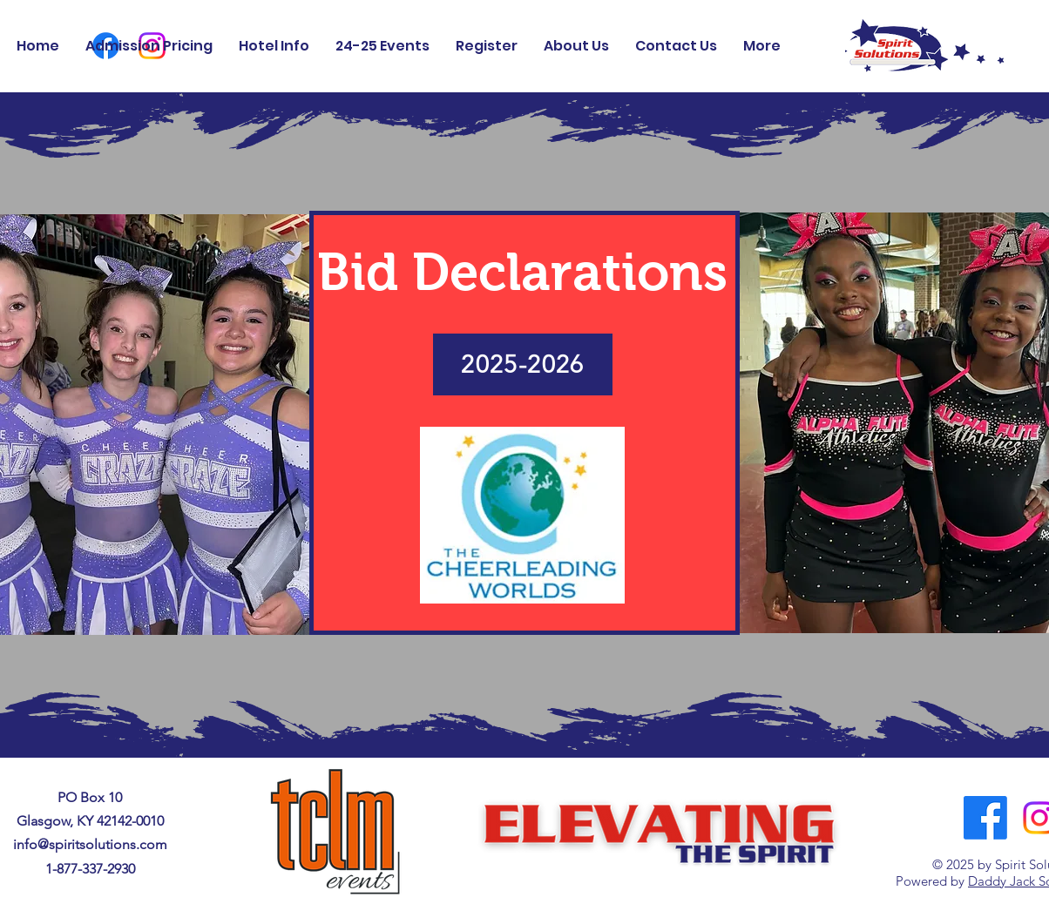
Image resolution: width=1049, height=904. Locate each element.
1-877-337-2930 (90, 868)
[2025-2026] (522, 364)
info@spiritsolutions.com (90, 844)
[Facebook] (985, 818)
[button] (576, 46)
